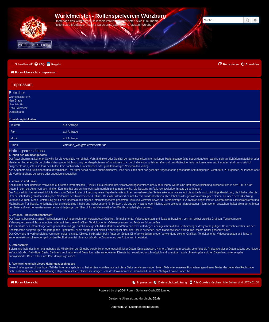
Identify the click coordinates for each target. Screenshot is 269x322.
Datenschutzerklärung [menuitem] (172, 282)
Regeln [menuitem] (56, 64)
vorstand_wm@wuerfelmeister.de (84, 145)
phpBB (119, 290)
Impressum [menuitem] (144, 282)
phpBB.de (154, 298)
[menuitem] (39, 64)
